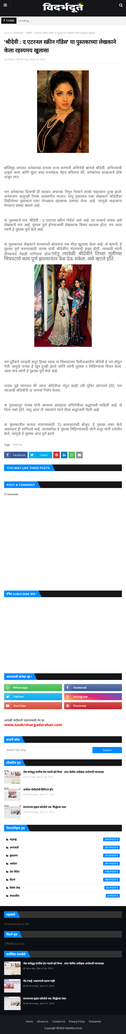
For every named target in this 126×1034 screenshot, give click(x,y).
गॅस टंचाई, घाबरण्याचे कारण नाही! (39, 981)
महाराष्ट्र (65, 839)
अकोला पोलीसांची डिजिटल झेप (38, 789)
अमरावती (65, 847)
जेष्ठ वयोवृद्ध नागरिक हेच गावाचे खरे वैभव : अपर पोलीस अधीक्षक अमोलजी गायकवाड (63, 772)
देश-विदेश (65, 871)
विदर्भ (65, 880)
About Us (42, 1021)
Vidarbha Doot (73, 1028)
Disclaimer (95, 1021)
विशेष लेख (18, 33)
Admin (11, 59)
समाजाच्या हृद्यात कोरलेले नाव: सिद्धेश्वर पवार (44, 807)
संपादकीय (65, 896)
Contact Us (58, 1021)
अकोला (65, 863)
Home (7, 33)
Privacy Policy (77, 1021)
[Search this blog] (48, 750)
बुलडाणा (65, 855)
